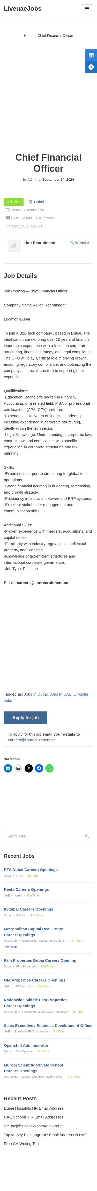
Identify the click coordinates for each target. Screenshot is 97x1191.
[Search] (42, 836)
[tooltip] (91, 55)
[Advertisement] (48, 95)
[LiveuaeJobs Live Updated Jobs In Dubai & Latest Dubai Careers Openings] (22, 9)
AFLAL (75, 1183)
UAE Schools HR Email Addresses (33, 1117)
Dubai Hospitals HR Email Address (34, 1108)
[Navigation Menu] (87, 8)
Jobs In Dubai (36, 694)
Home (28, 36)
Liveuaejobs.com (30, 1183)
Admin (32, 179)
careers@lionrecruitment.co (32, 740)
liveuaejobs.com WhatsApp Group (33, 1126)
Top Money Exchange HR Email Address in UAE (45, 1135)
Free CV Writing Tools (22, 1143)
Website (82, 242)
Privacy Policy (17, 1173)
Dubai (39, 202)
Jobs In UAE (60, 694)
